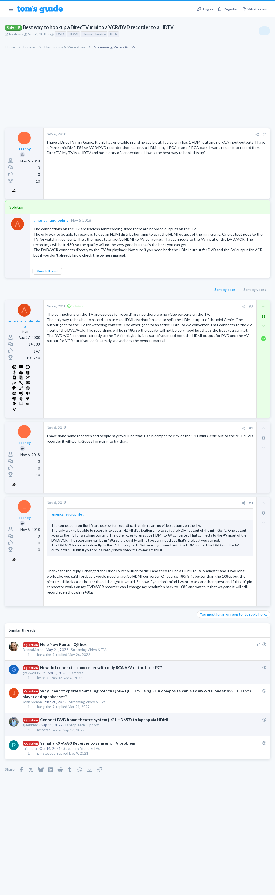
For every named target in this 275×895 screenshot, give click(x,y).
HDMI (74, 34)
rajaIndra (30, 786)
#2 (164, 318)
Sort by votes (168, 301)
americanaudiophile (51, 220)
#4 (164, 514)
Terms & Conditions (188, 887)
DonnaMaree (33, 688)
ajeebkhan (31, 763)
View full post (48, 282)
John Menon (32, 740)
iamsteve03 (46, 791)
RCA (114, 34)
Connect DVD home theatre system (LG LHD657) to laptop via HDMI (104, 757)
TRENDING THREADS (207, 292)
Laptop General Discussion (220, 511)
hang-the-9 (46, 693)
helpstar (43, 716)
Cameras (77, 711)
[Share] (170, 134)
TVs (202, 324)
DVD (61, 34)
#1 (178, 134)
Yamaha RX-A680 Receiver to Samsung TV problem (87, 781)
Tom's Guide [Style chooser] (231, 865)
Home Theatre (94, 34)
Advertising (79, 887)
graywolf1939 (34, 711)
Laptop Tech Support (82, 763)
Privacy (151, 887)
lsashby (15, 34)
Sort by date (138, 301)
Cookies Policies (117, 887)
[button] (10, 9)
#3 (164, 439)
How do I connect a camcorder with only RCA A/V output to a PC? (101, 705)
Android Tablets (211, 386)
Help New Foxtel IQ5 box (63, 682)
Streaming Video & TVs (89, 688)
